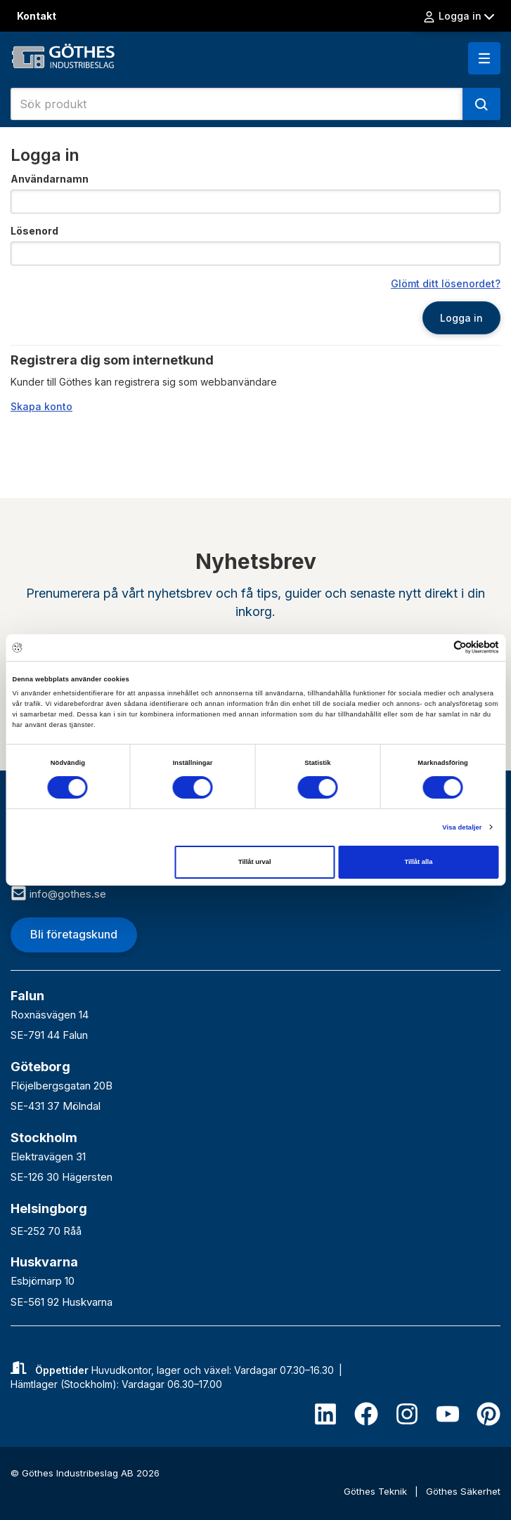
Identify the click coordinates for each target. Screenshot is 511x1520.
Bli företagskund (73, 934)
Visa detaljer (461, 827)
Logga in (458, 16)
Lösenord (34, 231)
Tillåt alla (418, 861)
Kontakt (36, 16)
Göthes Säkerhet (463, 1491)
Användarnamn (50, 179)
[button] (484, 58)
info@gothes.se (58, 893)
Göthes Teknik (377, 1491)
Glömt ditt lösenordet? (445, 283)
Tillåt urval (254, 861)
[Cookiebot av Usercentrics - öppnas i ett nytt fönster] (437, 647)
